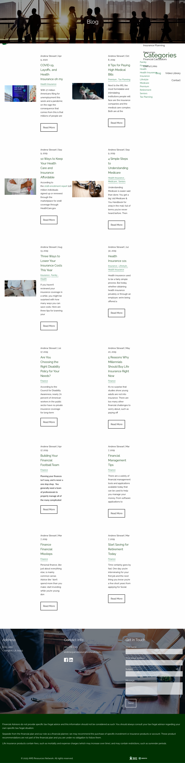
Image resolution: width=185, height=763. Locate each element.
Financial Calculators (155, 59)
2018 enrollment (52, 186)
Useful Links (150, 66)
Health (43, 279)
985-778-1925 (70, 647)
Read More (49, 127)
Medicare (112, 181)
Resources (149, 52)
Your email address (145, 658)
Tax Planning (146, 97)
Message (140, 680)
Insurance (45, 275)
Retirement (145, 90)
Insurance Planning (154, 45)
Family (54, 275)
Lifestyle (123, 266)
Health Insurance (48, 84)
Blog (158, 73)
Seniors (122, 181)
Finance (44, 381)
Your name (141, 647)
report (64, 186)
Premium (144, 86)
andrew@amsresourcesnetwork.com (82, 652)
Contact (176, 80)
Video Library (173, 73)
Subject (139, 669)
